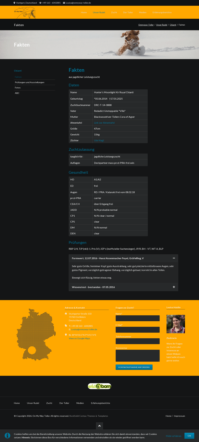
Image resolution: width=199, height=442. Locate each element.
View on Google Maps (79, 338)
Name (121, 313)
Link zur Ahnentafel (104, 122)
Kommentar (121, 348)
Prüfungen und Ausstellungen (29, 82)
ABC (17, 93)
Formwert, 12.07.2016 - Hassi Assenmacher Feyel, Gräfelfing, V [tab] (108, 258)
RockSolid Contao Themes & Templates (88, 416)
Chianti (18, 70)
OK (189, 435)
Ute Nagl (99, 140)
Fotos (18, 87)
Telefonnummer (123, 336)
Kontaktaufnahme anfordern (134, 367)
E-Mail (121, 324)
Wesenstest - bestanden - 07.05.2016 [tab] (93, 287)
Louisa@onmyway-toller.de (84, 329)
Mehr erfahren (173, 435)
